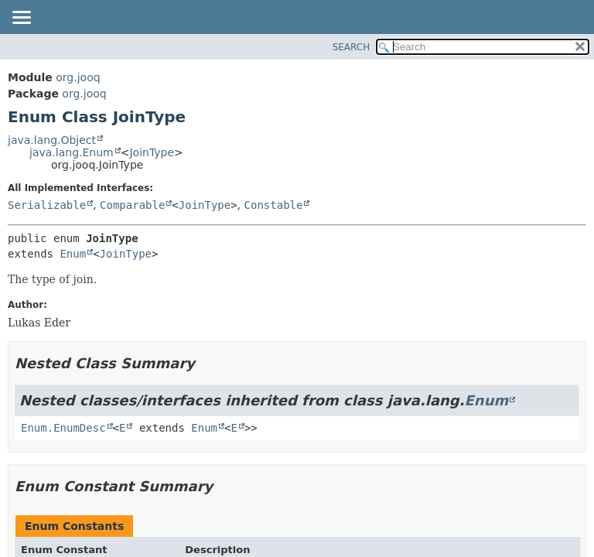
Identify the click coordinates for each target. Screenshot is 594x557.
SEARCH (351, 47)
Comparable (132, 205)
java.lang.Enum (71, 152)
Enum (73, 254)
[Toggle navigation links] (21, 18)
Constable (273, 205)
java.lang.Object (52, 140)
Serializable (47, 205)
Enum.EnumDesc (63, 428)
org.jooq (78, 77)
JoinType (151, 152)
